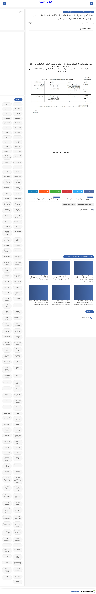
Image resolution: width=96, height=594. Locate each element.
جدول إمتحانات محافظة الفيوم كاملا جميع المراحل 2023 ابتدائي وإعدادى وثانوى (39, 278)
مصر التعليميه (17, 539)
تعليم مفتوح (7, 382)
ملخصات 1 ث (17, 545)
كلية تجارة (7, 441)
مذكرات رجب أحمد (7, 488)
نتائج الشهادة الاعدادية (17, 569)
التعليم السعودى (7, 210)
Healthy (7, 162)
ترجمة (17, 375)
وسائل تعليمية (7, 577)
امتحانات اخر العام (17, 343)
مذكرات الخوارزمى (17, 472)
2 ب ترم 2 (17, 118)
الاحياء (17, 193)
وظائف (18, 582)
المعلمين (7, 336)
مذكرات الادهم (7, 466)
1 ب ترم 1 (17, 104)
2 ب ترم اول (7, 118)
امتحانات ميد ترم (6, 349)
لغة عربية (7, 452)
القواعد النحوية (7, 299)
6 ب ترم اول (18, 156)
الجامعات (7, 222)
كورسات (17, 448)
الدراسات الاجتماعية (7, 240)
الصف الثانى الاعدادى (7, 269)
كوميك (7, 448)
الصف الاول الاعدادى (7, 251)
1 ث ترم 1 (17, 109)
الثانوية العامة (7, 216)
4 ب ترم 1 (7, 142)
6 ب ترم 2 (7, 151)
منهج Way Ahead (18, 557)
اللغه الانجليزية (17, 324)
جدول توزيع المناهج (69, 12)
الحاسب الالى (17, 231)
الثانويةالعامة (17, 222)
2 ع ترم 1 (7, 127)
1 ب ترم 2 (7, 104)
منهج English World (7, 550)
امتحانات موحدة (17, 349)
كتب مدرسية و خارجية (17, 442)
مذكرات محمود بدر (17, 509)
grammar (7, 167)
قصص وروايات (7, 429)
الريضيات (6, 245)
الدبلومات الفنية (17, 240)
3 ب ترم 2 (17, 137)
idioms (18, 171)
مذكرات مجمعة (7, 503)
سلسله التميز (17, 407)
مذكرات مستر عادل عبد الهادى (17, 525)
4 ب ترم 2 (17, 146)
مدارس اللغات (18, 458)
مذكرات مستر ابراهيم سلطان (7, 510)
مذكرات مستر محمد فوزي (7, 524)
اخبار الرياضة (7, 176)
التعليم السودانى (17, 216)
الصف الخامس (7, 276)
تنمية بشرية (7, 388)
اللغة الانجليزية (17, 312)
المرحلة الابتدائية (17, 331)
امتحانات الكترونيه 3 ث (7, 343)
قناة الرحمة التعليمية (18, 436)
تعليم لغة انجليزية (18, 382)
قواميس (7, 435)
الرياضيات (17, 245)
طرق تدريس (7, 413)
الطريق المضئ (45, 2)
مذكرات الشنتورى (7, 472)
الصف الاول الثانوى (18, 257)
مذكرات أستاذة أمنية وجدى (7, 459)
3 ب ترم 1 (7, 132)
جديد (7, 400)
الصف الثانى (17, 269)
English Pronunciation (7, 156)
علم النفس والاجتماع (18, 418)
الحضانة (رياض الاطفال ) (7, 233)
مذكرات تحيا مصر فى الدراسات (17, 489)
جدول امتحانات (7, 395)
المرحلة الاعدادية (7, 331)
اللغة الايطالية (7, 312)
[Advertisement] (61, 48)
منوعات (7, 556)
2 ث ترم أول (7, 123)
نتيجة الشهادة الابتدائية (7, 570)
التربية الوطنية (18, 210)
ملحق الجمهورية (7, 539)
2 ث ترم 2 (17, 123)
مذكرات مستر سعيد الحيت (7, 517)
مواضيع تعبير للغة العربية (17, 563)
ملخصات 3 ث (17, 550)
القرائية (18, 299)
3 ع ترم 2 (7, 137)
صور (17, 413)
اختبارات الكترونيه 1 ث (7, 182)
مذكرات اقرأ (18, 465)
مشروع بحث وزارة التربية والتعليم (7, 532)
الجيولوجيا (7, 226)
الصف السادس (7, 282)
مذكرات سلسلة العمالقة (17, 496)
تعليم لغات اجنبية (7, 376)
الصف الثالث (7, 256)
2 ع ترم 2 (17, 132)
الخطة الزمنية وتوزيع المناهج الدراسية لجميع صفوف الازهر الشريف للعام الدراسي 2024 (62, 278)
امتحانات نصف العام (7, 356)
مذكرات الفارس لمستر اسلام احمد (17, 480)
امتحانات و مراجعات (18, 362)
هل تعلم (17, 576)
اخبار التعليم (17, 176)
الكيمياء (17, 305)
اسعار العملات (17, 188)
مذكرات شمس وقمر (6, 495)
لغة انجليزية (17, 452)
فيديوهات (7, 424)
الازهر (7, 193)
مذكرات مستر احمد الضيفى (17, 517)
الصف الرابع (17, 281)
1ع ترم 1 (18, 113)
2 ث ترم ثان (18, 127)
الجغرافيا (17, 226)
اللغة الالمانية (7, 306)
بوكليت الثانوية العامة (7, 369)
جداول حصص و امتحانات (85, 12)
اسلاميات (7, 187)
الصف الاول (18, 250)
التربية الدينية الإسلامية (7, 204)
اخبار (7, 171)
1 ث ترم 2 (7, 109)
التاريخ (7, 198)
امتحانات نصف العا (17, 356)
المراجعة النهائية (6, 324)
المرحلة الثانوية (18, 337)
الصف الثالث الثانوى (7, 263)
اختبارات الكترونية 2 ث (17, 182)
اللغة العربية (17, 317)
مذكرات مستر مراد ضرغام (17, 531)
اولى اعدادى (7, 361)
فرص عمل (7, 418)
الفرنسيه (6, 288)
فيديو (17, 424)
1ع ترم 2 (7, 113)
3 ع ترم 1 (18, 142)
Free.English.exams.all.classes (17, 162)
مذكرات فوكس (18, 503)
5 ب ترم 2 (7, 146)
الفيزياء (7, 292)
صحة (6, 407)
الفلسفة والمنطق (17, 293)
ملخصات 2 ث (7, 545)
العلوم (17, 288)
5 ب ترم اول (18, 151)
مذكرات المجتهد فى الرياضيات (7, 479)
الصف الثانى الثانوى (17, 276)
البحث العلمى (17, 198)
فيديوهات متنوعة (17, 429)
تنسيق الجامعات (17, 389)
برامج (17, 368)
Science (18, 167)
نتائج (7, 562)
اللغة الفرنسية (6, 318)
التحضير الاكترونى (17, 204)
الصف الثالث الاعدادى (17, 263)
